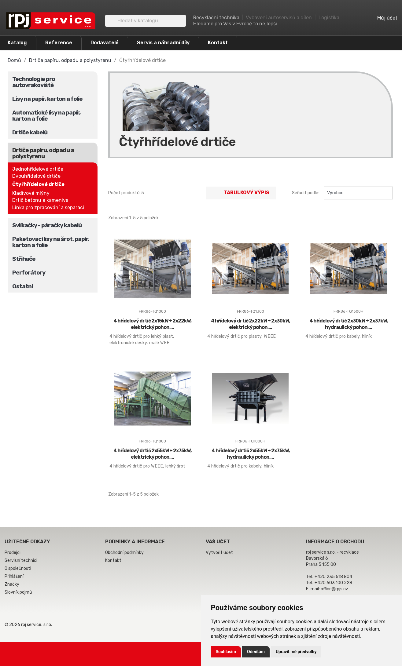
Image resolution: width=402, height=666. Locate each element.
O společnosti (18, 568)
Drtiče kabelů (29, 132)
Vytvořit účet (219, 552)
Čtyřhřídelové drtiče (38, 184)
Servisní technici (21, 560)
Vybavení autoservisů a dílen (279, 17)
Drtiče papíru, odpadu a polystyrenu (43, 153)
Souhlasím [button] (226, 651)
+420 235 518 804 (333, 576)
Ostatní (22, 286)
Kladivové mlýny (31, 193)
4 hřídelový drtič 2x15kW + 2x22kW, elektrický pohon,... (152, 324)
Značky (12, 584)
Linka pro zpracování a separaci (48, 207)
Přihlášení (14, 576)
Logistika (329, 17)
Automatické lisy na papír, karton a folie (46, 115)
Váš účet (218, 541)
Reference (58, 42)
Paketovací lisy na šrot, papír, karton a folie (50, 242)
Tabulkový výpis (240, 193)
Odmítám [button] (256, 651)
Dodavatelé (104, 42)
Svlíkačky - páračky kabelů (47, 225)
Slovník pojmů (18, 592)
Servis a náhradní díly (163, 42)
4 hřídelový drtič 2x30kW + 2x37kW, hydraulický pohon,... (348, 324)
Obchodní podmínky (124, 552)
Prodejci (12, 552)
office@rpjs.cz (334, 588)
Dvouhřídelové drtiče (36, 176)
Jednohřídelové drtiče (37, 169)
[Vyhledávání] (145, 21)
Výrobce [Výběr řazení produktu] (358, 193)
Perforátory (28, 272)
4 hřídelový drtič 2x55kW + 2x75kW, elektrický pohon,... (152, 454)
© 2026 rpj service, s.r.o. (28, 624)
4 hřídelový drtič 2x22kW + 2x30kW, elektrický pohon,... (250, 324)
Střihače (23, 258)
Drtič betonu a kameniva (40, 200)
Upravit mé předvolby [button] (296, 651)
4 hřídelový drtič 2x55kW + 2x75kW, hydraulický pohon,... (251, 454)
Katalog (17, 42)
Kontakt (218, 42)
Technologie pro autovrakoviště (33, 82)
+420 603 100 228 (333, 582)
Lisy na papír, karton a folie (47, 98)
